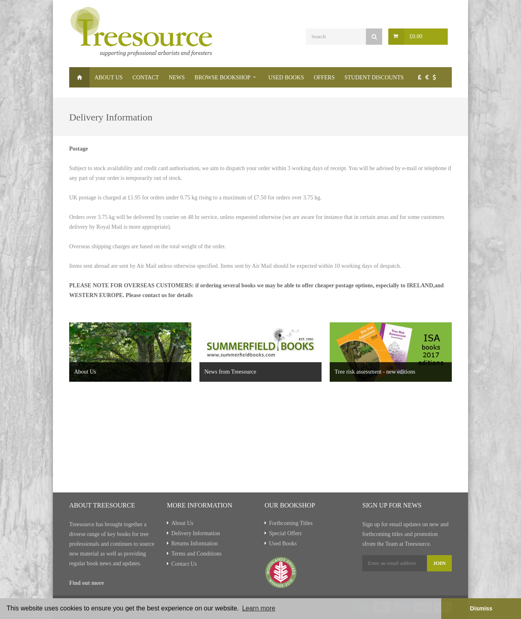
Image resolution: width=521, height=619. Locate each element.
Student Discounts (374, 77)
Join (439, 563)
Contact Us (184, 564)
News (177, 77)
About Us (108, 77)
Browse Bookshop (222, 77)
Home (79, 77)
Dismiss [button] (481, 608)
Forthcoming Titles (291, 523)
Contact (145, 77)
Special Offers (285, 533)
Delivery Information (195, 533)
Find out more (86, 583)
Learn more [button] (259, 608)
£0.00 (415, 36)
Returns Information (194, 543)
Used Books (286, 77)
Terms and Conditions (196, 554)
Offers (324, 77)
